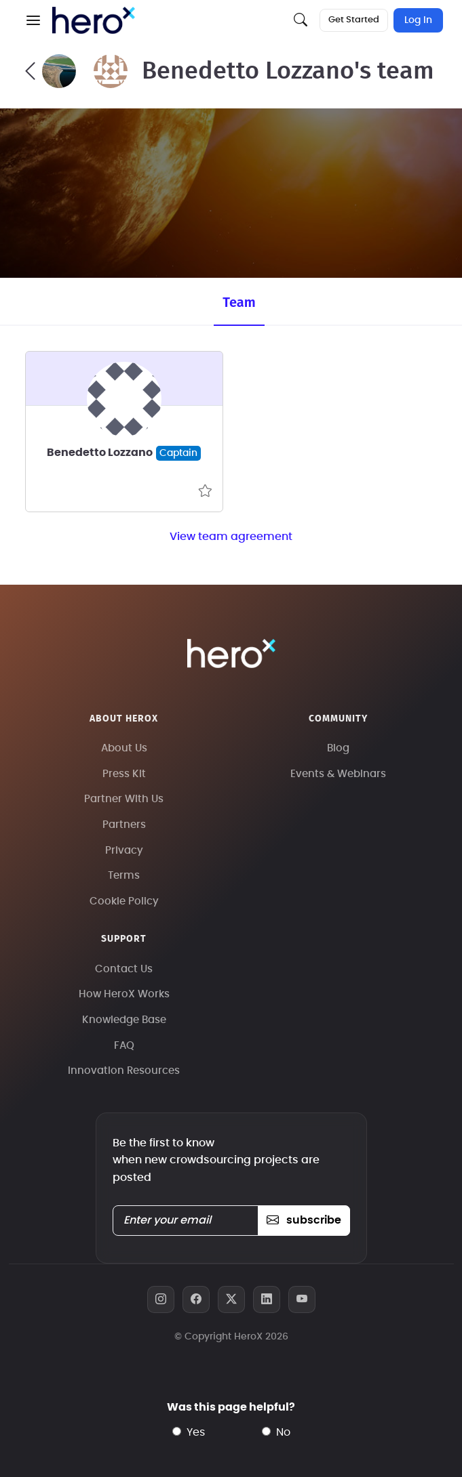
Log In (418, 20)
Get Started (353, 20)
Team (239, 302)
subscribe (304, 1220)
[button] (33, 20)
